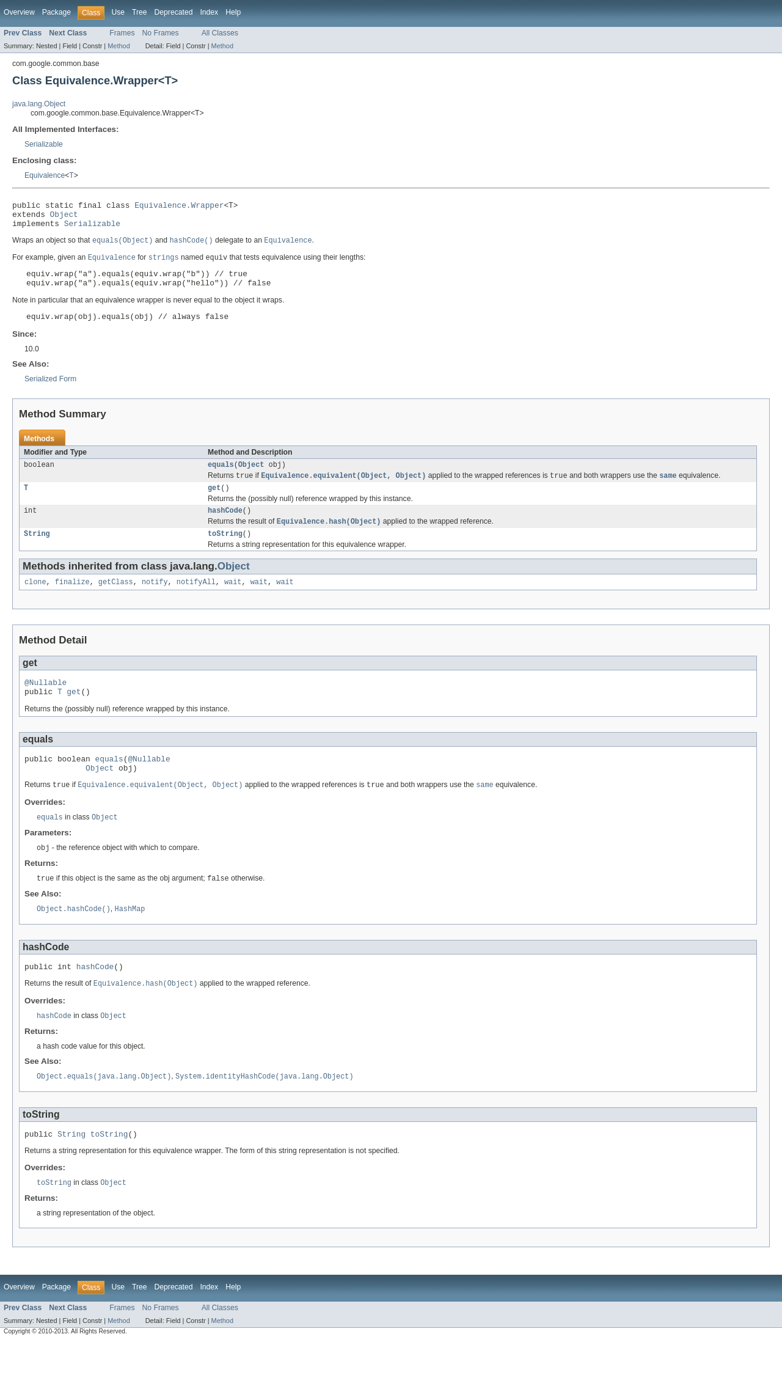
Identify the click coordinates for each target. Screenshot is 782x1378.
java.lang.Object (38, 104)
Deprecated (174, 12)
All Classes (220, 33)
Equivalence (44, 175)
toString (225, 552)
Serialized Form (50, 391)
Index (209, 12)
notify (155, 601)
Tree (139, 12)
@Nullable (45, 703)
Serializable (43, 144)
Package (56, 12)
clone (35, 601)
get (214, 503)
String (37, 552)
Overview (19, 12)
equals (221, 478)
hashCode (225, 527)
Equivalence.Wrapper (179, 206)
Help (233, 12)
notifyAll (196, 601)
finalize (72, 601)
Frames (121, 33)
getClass (115, 601)
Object (64, 217)
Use (118, 12)
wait (232, 601)
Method (119, 45)
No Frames (160, 33)
